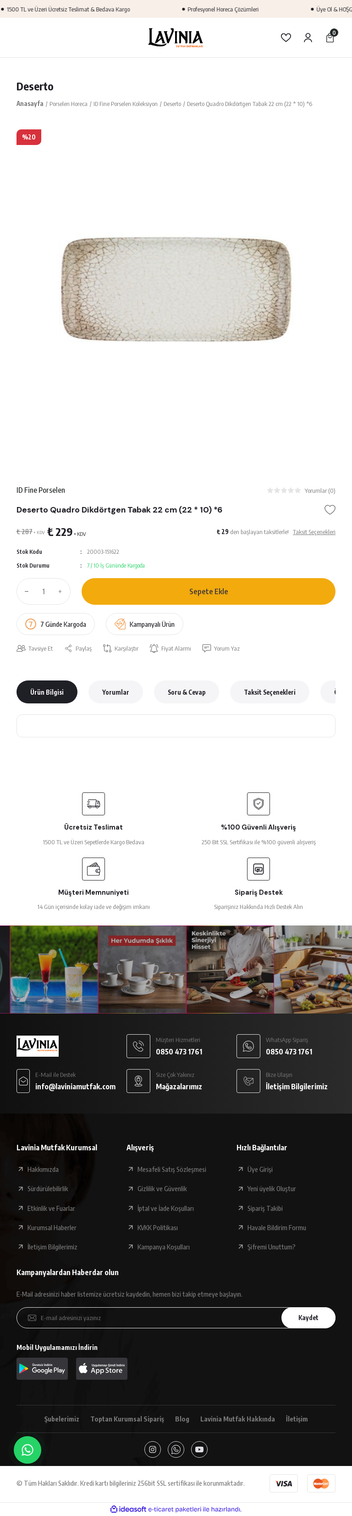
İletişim (297, 1419)
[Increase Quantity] (62, 591)
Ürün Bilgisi (47, 692)
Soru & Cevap (186, 692)
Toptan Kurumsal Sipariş (127, 1419)
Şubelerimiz (61, 1419)
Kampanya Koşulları (164, 1247)
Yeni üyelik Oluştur (272, 1188)
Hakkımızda (43, 1169)
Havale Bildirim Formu (277, 1227)
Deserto (35, 86)
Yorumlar (115, 692)
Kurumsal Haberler (52, 1227)
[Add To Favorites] (330, 509)
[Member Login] (308, 37)
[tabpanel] (176, 289)
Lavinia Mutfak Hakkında (237, 1419)
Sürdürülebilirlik (48, 1188)
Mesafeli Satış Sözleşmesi (172, 1169)
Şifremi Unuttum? (272, 1247)
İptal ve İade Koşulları (166, 1208)
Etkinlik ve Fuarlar (51, 1208)
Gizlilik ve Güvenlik (162, 1188)
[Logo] (176, 38)
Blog (182, 1419)
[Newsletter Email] (176, 1317)
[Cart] (330, 37)
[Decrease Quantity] (24, 591)
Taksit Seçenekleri (270, 692)
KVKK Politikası (158, 1227)
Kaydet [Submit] (308, 1317)
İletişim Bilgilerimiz (52, 1247)
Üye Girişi (260, 1169)
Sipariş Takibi (265, 1208)
